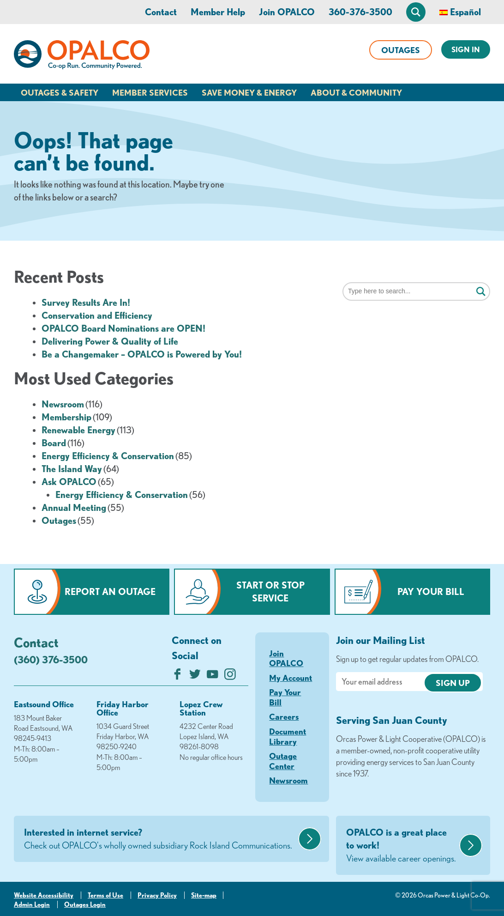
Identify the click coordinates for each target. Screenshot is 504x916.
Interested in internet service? (160, 839)
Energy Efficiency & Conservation (108, 455)
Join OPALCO (287, 11)
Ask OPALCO (69, 481)
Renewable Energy (78, 430)
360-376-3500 (360, 11)
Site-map (203, 895)
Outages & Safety (59, 92)
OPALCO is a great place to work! (401, 846)
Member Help (218, 11)
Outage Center (283, 760)
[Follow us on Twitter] (195, 676)
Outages (400, 50)
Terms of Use (105, 895)
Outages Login (85, 904)
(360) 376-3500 (51, 659)
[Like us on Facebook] (177, 676)
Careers (284, 716)
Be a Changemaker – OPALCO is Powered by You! (142, 354)
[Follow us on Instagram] (230, 676)
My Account (290, 677)
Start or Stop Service (270, 591)
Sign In (465, 49)
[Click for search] (481, 292)
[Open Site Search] (416, 12)
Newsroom (63, 404)
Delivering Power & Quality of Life (110, 341)
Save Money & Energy (249, 92)
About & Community (356, 92)
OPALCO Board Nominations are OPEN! (123, 328)
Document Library (287, 736)
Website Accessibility (43, 895)
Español (465, 11)
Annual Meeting (74, 507)
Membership (66, 417)
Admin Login (32, 904)
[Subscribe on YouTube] (212, 676)
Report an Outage (110, 591)
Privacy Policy (157, 895)
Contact (161, 11)
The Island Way (72, 468)
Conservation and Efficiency (97, 315)
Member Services (150, 92)
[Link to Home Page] (82, 56)
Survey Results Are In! (86, 302)
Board (54, 442)
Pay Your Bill (430, 591)
